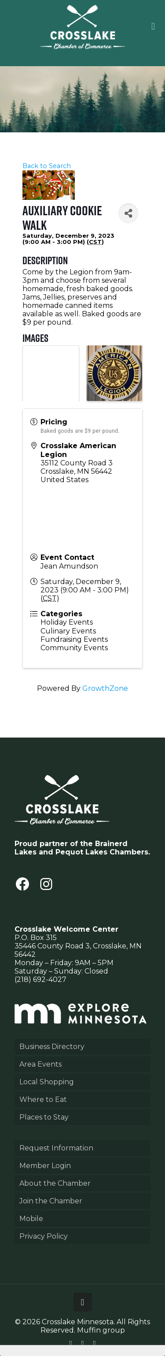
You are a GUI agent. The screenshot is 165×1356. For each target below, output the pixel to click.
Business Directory (51, 1046)
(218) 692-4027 (40, 979)
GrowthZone (105, 688)
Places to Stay (44, 1117)
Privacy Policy (43, 1236)
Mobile (31, 1218)
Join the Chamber (50, 1201)
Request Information (56, 1148)
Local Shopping (46, 1082)
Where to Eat (43, 1099)
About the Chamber (55, 1183)
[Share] (128, 213)
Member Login (45, 1165)
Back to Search (46, 166)
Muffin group (101, 1330)
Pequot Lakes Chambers (101, 852)
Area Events (40, 1064)
